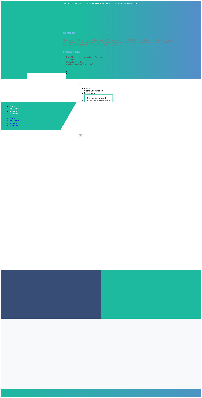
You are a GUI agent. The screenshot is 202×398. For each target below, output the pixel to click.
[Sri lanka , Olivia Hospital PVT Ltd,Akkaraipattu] (101, 247)
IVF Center (14, 109)
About (87, 88)
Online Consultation (93, 91)
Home (12, 106)
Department (89, 93)
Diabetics (13, 113)
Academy (13, 111)
